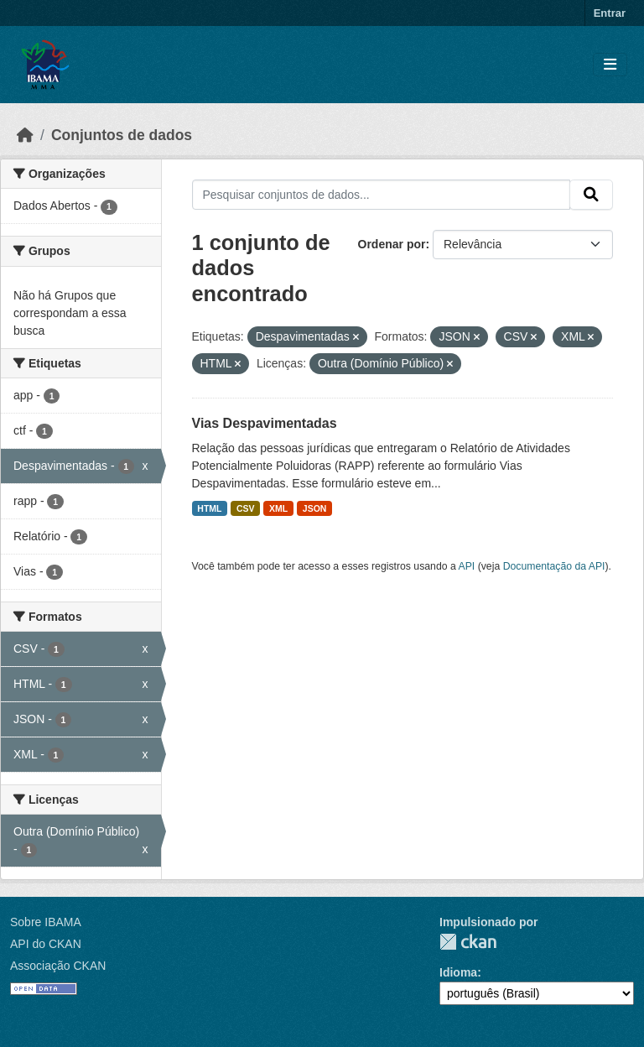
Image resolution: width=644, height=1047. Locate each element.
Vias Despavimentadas (264, 423)
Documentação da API (554, 566)
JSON (315, 508)
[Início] (25, 135)
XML (278, 508)
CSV (245, 508)
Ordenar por (392, 244)
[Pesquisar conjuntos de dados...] (381, 195)
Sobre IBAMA (45, 922)
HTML (209, 508)
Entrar (610, 13)
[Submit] (591, 195)
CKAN (467, 942)
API (467, 566)
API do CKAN (45, 944)
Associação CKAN (58, 965)
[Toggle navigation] (610, 65)
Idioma (458, 972)
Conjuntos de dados (121, 135)
